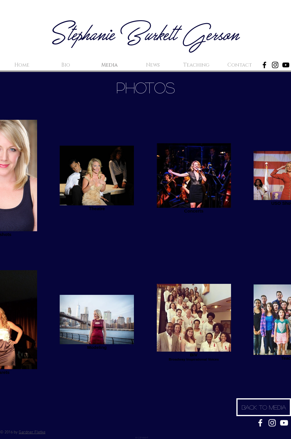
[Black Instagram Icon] (275, 65)
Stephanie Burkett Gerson (145, 36)
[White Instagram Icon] (272, 423)
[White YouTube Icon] (284, 423)
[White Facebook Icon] (260, 423)
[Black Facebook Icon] (264, 65)
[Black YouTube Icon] (285, 65)
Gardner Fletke (32, 432)
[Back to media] (263, 407)
